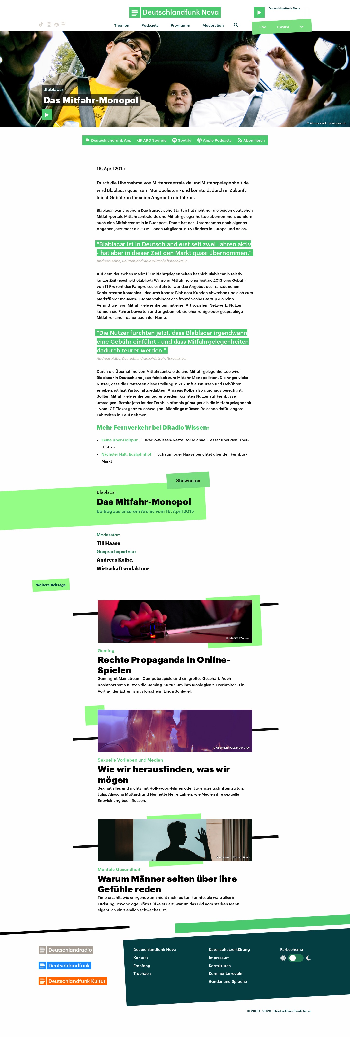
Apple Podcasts (214, 140)
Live (262, 27)
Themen (121, 25)
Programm (180, 25)
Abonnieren (251, 140)
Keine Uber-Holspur (119, 440)
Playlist (283, 27)
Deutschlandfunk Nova (154, 949)
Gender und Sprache (228, 981)
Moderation (213, 25)
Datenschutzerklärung (229, 949)
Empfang (141, 965)
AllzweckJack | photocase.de (328, 123)
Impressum (219, 957)
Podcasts (149, 25)
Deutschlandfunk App (108, 140)
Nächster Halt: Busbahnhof (126, 454)
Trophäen (142, 973)
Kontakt (140, 957)
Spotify (181, 140)
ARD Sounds (151, 140)
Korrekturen (220, 965)
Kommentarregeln (225, 973)
